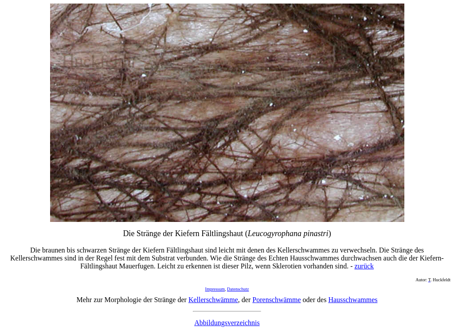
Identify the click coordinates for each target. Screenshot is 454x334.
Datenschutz (238, 289)
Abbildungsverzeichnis (227, 322)
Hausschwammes (352, 299)
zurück (364, 266)
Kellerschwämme (213, 299)
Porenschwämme (276, 299)
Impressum (215, 289)
